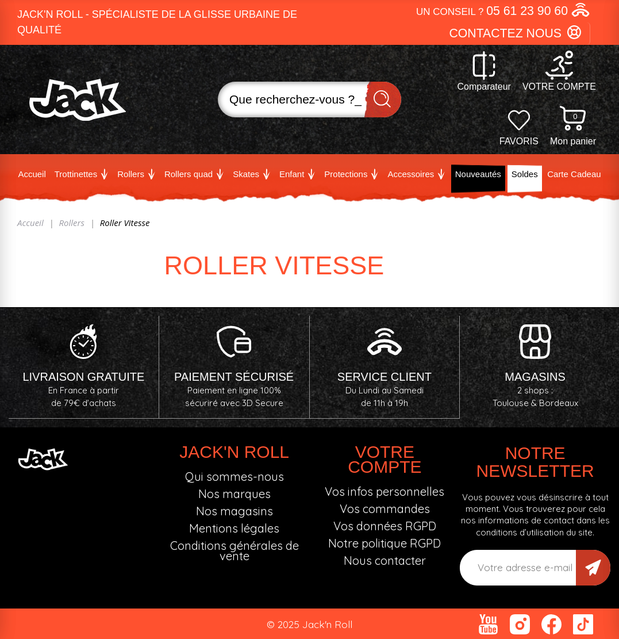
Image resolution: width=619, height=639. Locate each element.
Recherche (382, 99)
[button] (503, 11)
